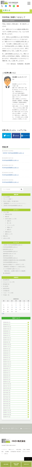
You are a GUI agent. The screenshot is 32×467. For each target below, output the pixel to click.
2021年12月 (6, 384)
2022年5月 (6, 373)
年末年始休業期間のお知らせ (10, 160)
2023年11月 (6, 346)
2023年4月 (6, 353)
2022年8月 (6, 368)
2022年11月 (6, 364)
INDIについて (11, 449)
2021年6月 (6, 397)
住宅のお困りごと (9, 218)
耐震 (8, 229)
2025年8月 (6, 331)
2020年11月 (6, 412)
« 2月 (3, 313)
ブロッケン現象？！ (8, 199)
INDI (4, 236)
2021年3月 (6, 403)
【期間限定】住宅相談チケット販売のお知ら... (14, 266)
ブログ (4, 212)
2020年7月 (6, 417)
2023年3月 (6, 355)
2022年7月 (6, 370)
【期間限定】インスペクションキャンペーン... (14, 203)
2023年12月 (6, 344)
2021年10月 (6, 388)
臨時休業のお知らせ (8, 249)
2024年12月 (6, 337)
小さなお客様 (6, 197)
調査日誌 (7, 232)
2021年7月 (6, 395)
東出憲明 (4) (6, 280)
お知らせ (5, 238)
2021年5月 (6, 399)
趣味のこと (8, 234)
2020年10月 (6, 414)
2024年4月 (6, 342)
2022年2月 (6, 379)
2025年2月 (6, 335)
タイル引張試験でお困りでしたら (11, 269)
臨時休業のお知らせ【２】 (9, 253)
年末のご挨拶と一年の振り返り (11, 201)
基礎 (8, 221)
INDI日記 (7, 214)
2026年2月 (6, 324)
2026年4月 (6, 322)
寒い (8, 223)
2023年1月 (6, 359)
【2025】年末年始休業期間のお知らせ (13, 153)
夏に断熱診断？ (7, 273)
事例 (6, 216)
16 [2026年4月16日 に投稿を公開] (16, 307)
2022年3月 (6, 377)
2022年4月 (6, 375)
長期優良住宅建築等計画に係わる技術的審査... (14, 260)
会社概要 (7, 451)
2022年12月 (6, 362)
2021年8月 (6, 392)
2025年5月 (6, 333)
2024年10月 (6, 340)
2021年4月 (6, 401)
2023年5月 (6, 351)
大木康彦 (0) (6, 290)
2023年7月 (6, 348)
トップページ (4, 449)
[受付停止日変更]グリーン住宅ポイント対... (14, 264)
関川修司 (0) (6, 284)
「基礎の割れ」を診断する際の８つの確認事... (14, 271)
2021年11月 (6, 386)
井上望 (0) (5, 286)
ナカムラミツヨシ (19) (8, 282)
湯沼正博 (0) (6, 288)
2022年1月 (6, 381)
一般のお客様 (18, 449)
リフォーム (10, 225)
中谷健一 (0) (6, 295)
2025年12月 (6, 326)
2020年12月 (6, 410)
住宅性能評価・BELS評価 (15, 451)
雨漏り (8, 227)
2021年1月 (6, 408)
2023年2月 (6, 357)
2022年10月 (6, 366)
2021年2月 (6, 406)
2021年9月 (6, 390)
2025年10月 (6, 329)
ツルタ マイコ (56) (8, 293)
